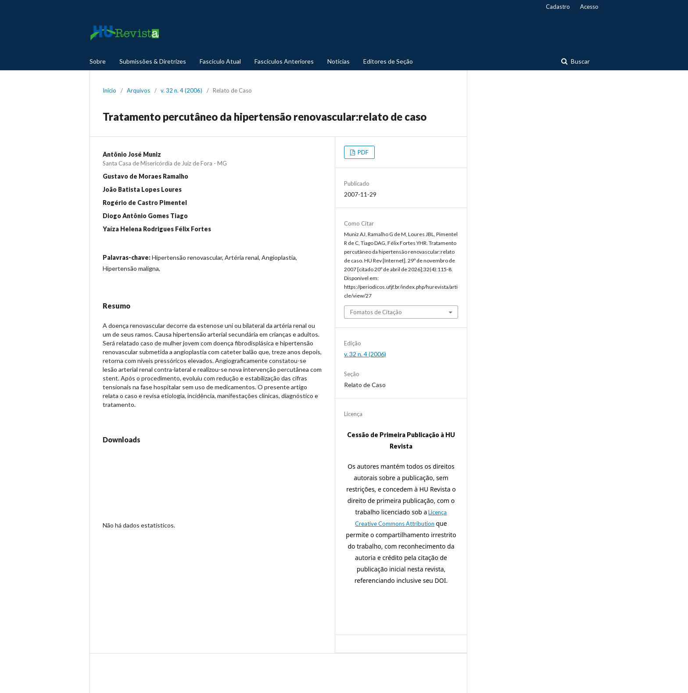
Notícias (338, 61)
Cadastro (558, 6)
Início (109, 90)
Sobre (98, 61)
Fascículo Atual (220, 61)
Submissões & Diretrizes (152, 61)
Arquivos (138, 90)
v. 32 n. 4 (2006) (181, 90)
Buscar (580, 61)
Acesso (589, 6)
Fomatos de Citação (376, 312)
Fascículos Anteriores (284, 61)
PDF (362, 152)
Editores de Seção (388, 61)
